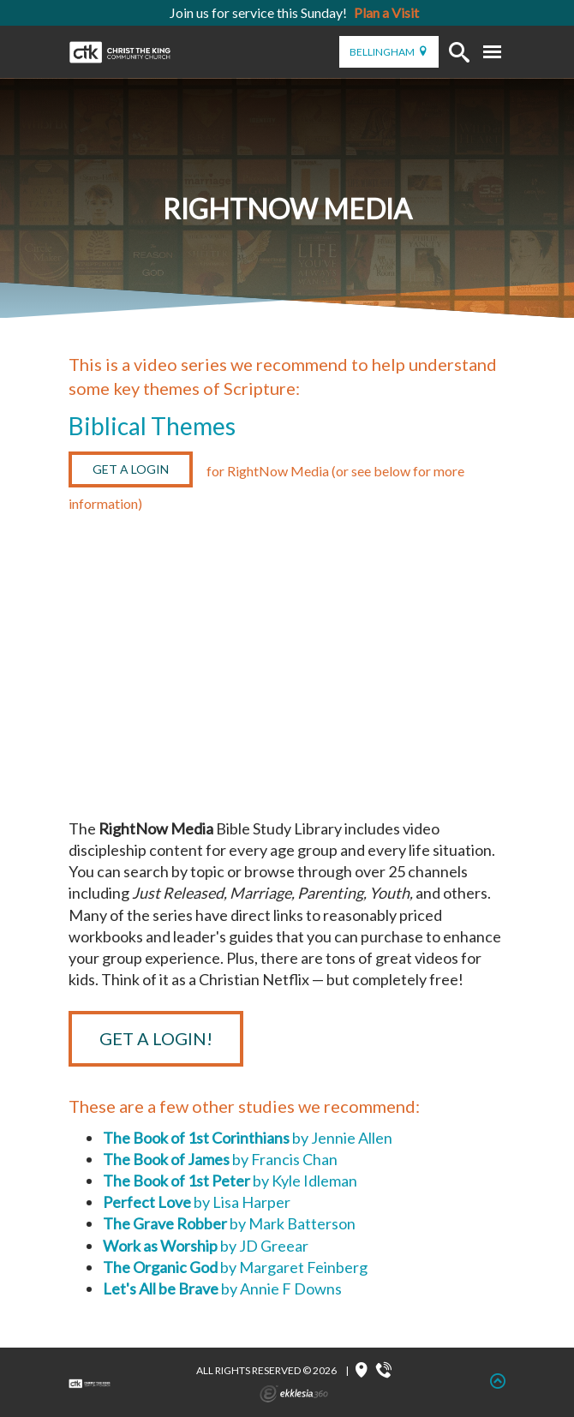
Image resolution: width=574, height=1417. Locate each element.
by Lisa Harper (196, 1202)
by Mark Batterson (229, 1223)
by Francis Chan (220, 1159)
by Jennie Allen (247, 1137)
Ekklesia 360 (294, 1393)
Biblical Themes (152, 425)
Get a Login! (155, 1038)
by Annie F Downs (222, 1288)
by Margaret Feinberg (235, 1267)
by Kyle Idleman (230, 1180)
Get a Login (131, 469)
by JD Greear (205, 1245)
